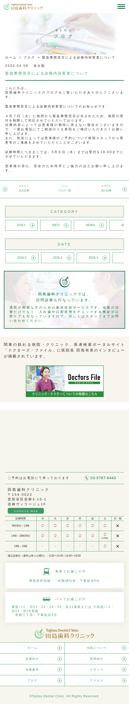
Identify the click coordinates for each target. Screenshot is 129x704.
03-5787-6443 (103, 478)
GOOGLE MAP (26, 511)
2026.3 (93, 258)
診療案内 (32, 669)
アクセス (96, 680)
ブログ (28, 57)
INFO (56, 225)
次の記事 (24, 190)
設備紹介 (32, 658)
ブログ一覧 (64, 190)
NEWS (90, 225)
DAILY (21, 225)
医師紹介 (96, 658)
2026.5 (22, 258)
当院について (97, 647)
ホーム (11, 57)
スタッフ (96, 669)
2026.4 (57, 258)
